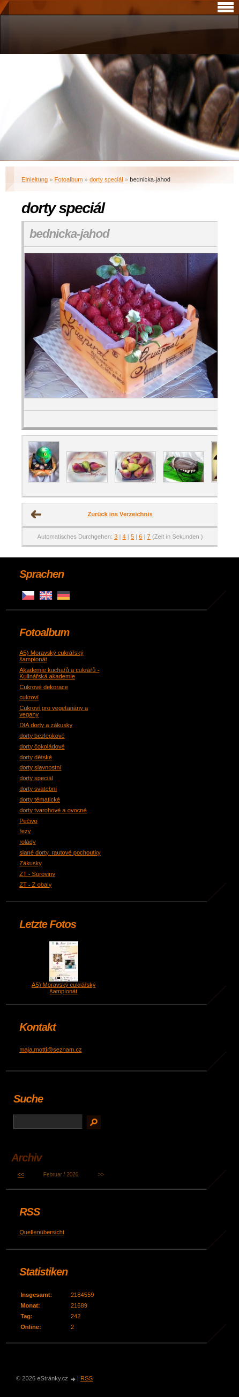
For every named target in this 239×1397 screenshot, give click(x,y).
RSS (86, 1378)
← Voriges (36, 515)
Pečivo (28, 821)
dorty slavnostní (40, 767)
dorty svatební (38, 789)
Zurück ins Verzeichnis (119, 514)
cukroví (29, 697)
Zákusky (30, 863)
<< (21, 1174)
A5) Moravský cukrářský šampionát (63, 987)
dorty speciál (106, 179)
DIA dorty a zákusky (45, 725)
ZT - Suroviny (37, 874)
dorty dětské (35, 757)
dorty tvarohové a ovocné (53, 810)
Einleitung (34, 179)
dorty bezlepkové (42, 736)
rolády (27, 842)
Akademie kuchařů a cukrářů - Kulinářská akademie (59, 673)
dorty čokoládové (42, 746)
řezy (25, 831)
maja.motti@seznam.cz (50, 1049)
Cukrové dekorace (43, 687)
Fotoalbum (69, 179)
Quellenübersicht (41, 1232)
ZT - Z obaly (35, 884)
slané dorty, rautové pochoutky (60, 852)
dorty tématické (39, 799)
